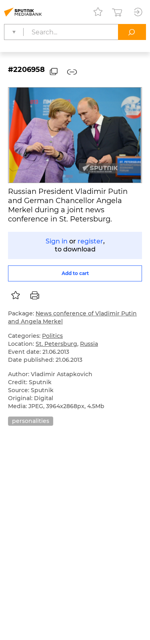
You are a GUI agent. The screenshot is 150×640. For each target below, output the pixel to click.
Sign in (57, 241)
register (90, 241)
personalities (30, 421)
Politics (52, 335)
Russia (89, 343)
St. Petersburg (56, 343)
